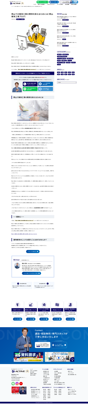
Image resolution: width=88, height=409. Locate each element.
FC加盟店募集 (57, 378)
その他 (59, 64)
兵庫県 (49, 397)
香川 (69, 74)
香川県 (44, 397)
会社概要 (56, 371)
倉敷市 (49, 389)
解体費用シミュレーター (36, 391)
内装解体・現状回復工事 (62, 56)
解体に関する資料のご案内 (59, 382)
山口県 (49, 396)
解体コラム (70, 371)
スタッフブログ (71, 373)
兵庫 (62, 72)
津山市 (44, 393)
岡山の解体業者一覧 (72, 374)
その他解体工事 (46, 378)
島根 (58, 74)
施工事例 (67, 4)
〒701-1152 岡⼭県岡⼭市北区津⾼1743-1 (18, 376)
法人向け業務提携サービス (59, 384)
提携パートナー (57, 379)
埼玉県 (44, 399)
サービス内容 (45, 369)
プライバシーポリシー (35, 397)
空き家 (59, 60)
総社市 (44, 391)
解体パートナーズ (71, 389)
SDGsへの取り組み (58, 373)
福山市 (44, 394)
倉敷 (58, 72)
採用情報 (56, 374)
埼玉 (66, 72)
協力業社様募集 (57, 376)
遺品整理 (45, 382)
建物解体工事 (65, 54)
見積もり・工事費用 (61, 62)
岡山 (73, 72)
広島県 (49, 393)
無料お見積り (33, 375)
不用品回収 (45, 381)
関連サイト (69, 387)
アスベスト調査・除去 (61, 58)
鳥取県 (49, 394)
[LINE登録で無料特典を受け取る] (28, 357)
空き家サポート (46, 379)
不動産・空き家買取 (47, 384)
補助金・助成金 (70, 58)
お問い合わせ (33, 387)
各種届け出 (64, 60)
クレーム (69, 60)
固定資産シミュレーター (36, 393)
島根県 (44, 396)
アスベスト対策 (46, 374)
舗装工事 (59, 54)
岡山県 (44, 389)
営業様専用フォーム (35, 396)
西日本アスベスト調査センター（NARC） (72, 393)
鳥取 (73, 74)
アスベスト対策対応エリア (59, 387)
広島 (62, 74)
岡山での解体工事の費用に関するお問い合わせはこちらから (24, 234)
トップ (35, 4)
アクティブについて (57, 369)
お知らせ (73, 62)
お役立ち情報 (70, 369)
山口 (69, 72)
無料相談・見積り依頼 (35, 389)
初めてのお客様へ (41, 4)
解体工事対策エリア (47, 387)
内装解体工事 (46, 373)
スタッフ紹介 (56, 381)
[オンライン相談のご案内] (59, 357)
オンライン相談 (34, 394)
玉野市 (49, 391)
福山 (66, 74)
